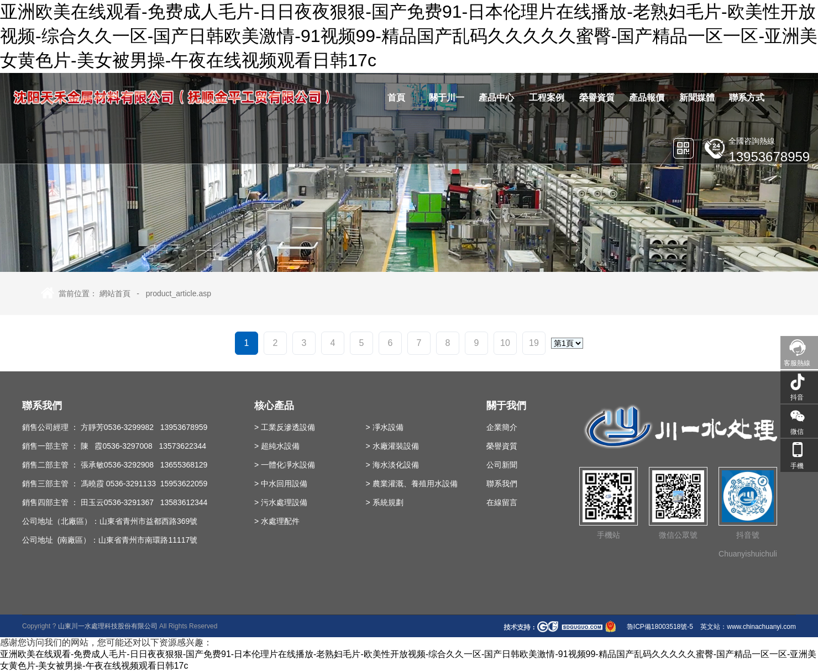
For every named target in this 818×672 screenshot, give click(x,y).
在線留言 (501, 502)
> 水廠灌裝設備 (392, 446)
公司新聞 (501, 464)
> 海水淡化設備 (392, 464)
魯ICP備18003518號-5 (659, 627)
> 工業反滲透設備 (284, 427)
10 (505, 343)
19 (534, 343)
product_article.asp (178, 293)
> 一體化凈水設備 (284, 464)
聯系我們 (501, 483)
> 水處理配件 (277, 521)
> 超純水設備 (277, 446)
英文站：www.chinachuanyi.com (748, 627)
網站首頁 (114, 293)
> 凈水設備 (384, 427)
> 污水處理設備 (280, 502)
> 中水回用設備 (280, 483)
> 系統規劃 (384, 502)
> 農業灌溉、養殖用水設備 (412, 483)
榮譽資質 (501, 446)
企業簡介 (501, 427)
